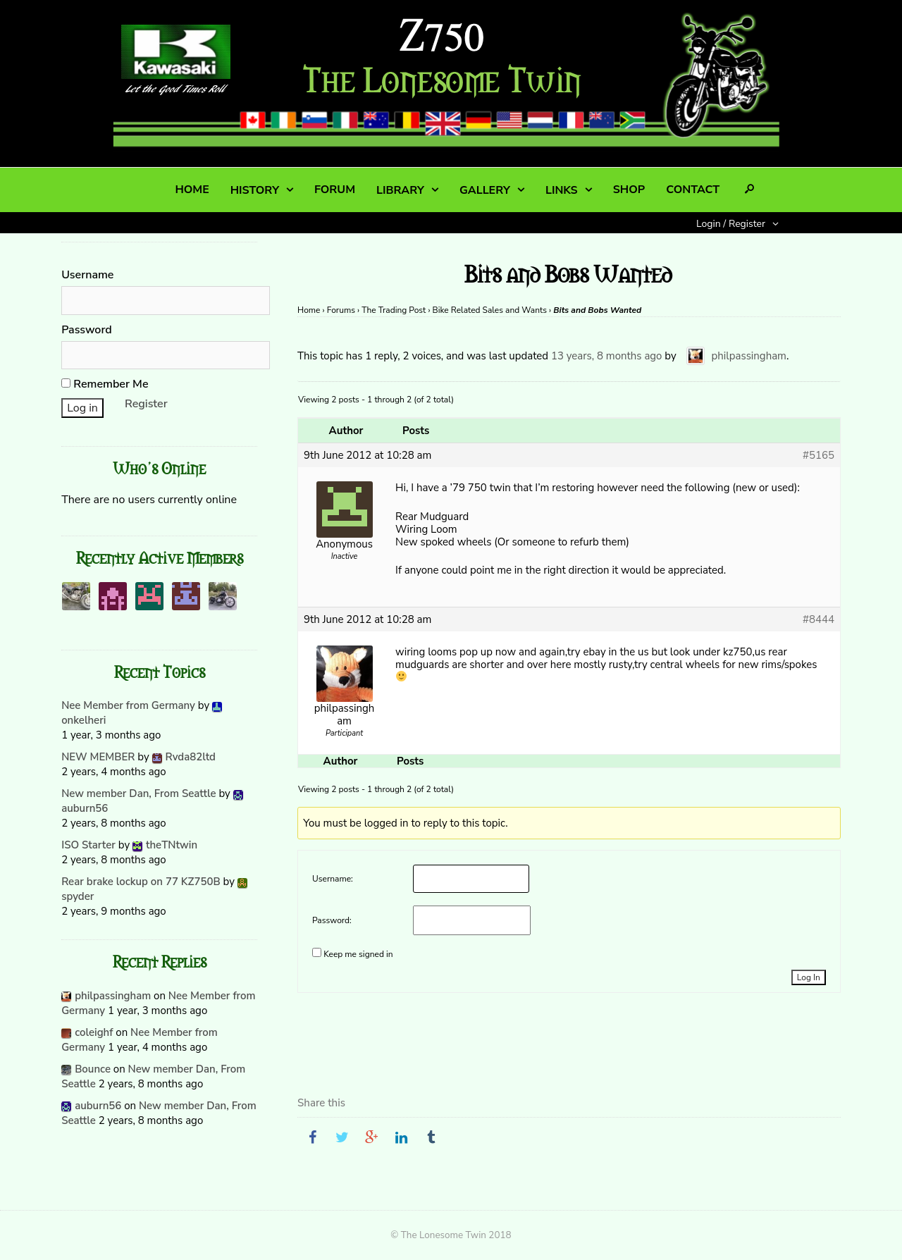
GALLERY (484, 190)
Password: (332, 920)
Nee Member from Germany (128, 705)
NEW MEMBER (98, 757)
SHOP (629, 189)
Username (87, 275)
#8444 (818, 619)
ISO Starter (88, 845)
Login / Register (730, 223)
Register (146, 404)
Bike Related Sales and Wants (490, 310)
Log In (808, 977)
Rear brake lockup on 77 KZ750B (141, 882)
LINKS (561, 190)
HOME (192, 189)
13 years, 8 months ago (606, 356)
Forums (341, 310)
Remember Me (104, 384)
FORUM (334, 189)
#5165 (818, 455)
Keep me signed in (358, 954)
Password (86, 330)
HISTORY (254, 190)
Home (308, 310)
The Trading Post (394, 310)
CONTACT (692, 189)
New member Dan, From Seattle (138, 793)
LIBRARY (400, 190)
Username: (332, 878)
